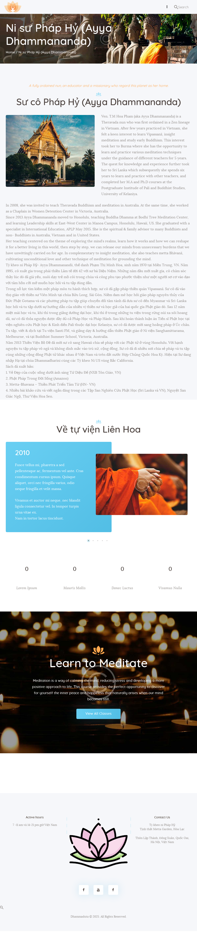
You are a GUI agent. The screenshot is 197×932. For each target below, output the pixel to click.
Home (10, 52)
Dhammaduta (80, 917)
